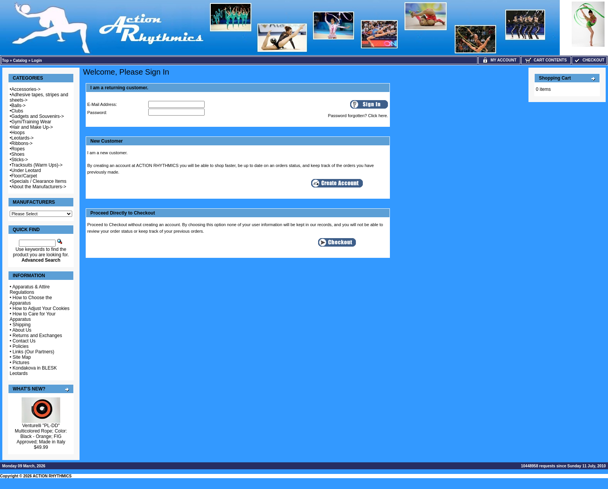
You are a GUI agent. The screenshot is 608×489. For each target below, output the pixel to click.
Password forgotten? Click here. (358, 115)
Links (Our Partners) (33, 351)
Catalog (20, 60)
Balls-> (18, 105)
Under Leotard (26, 170)
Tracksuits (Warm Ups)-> (37, 165)
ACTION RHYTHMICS (52, 476)
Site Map (22, 357)
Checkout (589, 60)
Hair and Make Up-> (32, 127)
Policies (21, 346)
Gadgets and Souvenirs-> (37, 116)
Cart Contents (546, 60)
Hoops (18, 132)
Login (37, 60)
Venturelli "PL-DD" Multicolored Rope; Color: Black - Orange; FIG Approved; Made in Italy (41, 434)
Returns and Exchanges (37, 335)
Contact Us (24, 341)
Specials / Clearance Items (38, 181)
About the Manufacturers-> (38, 186)
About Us (21, 330)
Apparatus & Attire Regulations (30, 289)
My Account (499, 60)
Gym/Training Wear (31, 121)
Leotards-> (22, 138)
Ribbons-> (21, 143)
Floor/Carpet (24, 176)
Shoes (17, 154)
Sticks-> (19, 159)
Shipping (22, 324)
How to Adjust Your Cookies (41, 308)
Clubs (17, 111)
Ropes (18, 149)
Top (5, 60)
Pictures (21, 362)
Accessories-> (26, 89)
